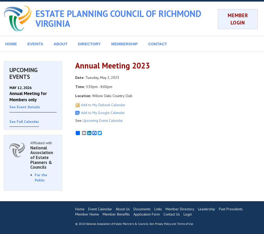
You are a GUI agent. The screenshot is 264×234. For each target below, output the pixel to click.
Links (158, 209)
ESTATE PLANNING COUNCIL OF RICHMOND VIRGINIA (118, 18)
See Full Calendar (24, 121)
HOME (11, 44)
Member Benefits (116, 214)
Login (188, 214)
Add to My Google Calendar (103, 112)
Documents (142, 209)
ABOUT (60, 44)
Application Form (146, 214)
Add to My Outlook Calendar (103, 105)
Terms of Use (185, 224)
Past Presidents (231, 209)
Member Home (87, 214)
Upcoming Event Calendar (103, 120)
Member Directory (180, 209)
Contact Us (171, 214)
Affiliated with (43, 155)
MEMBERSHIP (124, 44)
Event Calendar (100, 209)
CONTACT (157, 44)
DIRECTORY (89, 44)
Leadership (206, 209)
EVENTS (35, 44)
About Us (123, 209)
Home (80, 209)
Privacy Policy (163, 224)
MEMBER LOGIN (238, 19)
